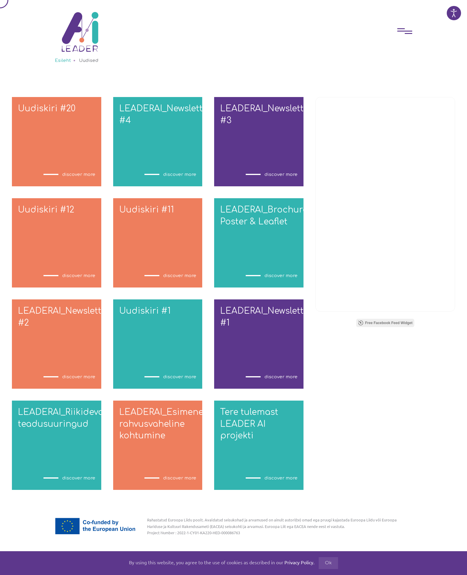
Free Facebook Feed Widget (385, 323)
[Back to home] (80, 27)
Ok (328, 562)
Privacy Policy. (299, 562)
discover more (78, 174)
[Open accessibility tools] (454, 13)
